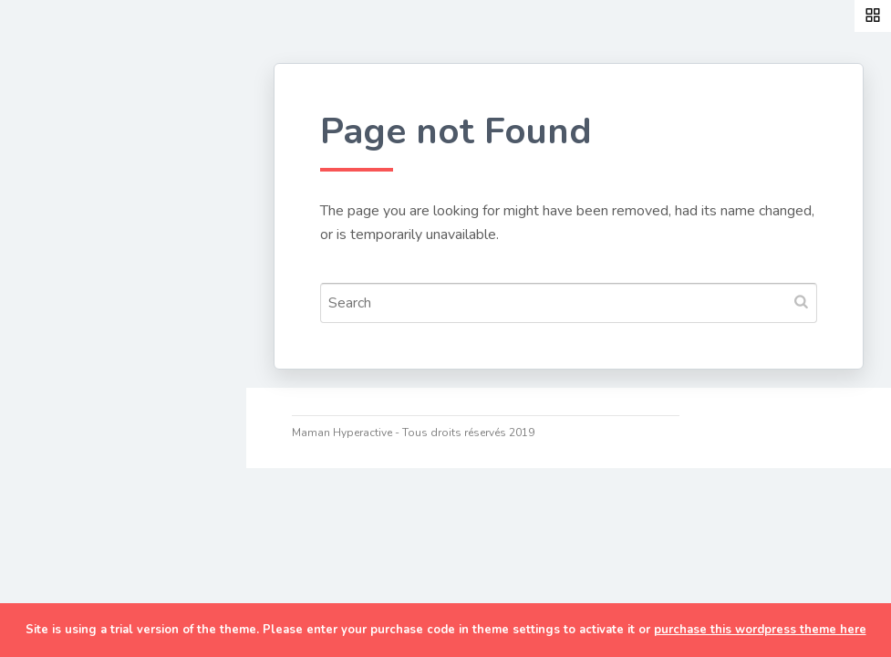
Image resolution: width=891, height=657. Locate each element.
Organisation (85, 427)
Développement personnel (96, 330)
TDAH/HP (72, 470)
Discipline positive (104, 385)
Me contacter (87, 598)
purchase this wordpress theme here (760, 629)
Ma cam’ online (93, 555)
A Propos (72, 513)
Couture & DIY (89, 210)
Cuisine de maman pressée (103, 264)
